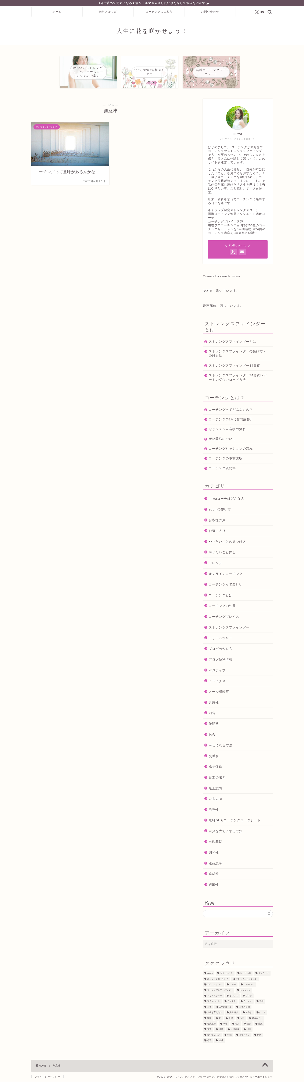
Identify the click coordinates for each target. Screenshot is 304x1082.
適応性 (214, 885)
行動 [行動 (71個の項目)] (229, 1035)
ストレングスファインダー (229, 628)
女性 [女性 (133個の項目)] (242, 1019)
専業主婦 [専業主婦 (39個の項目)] (211, 1024)
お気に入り (217, 531)
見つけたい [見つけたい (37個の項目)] (244, 1035)
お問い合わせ (210, 12)
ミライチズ (217, 681)
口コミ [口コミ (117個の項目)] (262, 1013)
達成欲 (214, 874)
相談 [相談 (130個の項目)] (249, 1030)
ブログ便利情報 (220, 660)
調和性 (214, 853)
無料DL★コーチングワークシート (235, 821)
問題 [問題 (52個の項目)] (209, 1019)
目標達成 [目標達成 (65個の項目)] (235, 1030)
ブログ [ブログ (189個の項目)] (249, 996)
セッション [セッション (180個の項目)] (245, 991)
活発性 (214, 810)
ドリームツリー (220, 638)
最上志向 (215, 788)
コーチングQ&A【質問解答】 (231, 420)
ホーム (57, 12)
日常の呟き (217, 778)
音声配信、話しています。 (223, 306)
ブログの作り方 (220, 649)
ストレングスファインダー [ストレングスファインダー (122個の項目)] (220, 991)
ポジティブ (217, 671)
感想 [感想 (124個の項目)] (260, 1024)
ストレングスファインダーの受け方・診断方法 (234, 354)
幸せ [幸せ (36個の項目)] (225, 1024)
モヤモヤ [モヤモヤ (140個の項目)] (231, 1002)
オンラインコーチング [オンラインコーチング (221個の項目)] (217, 979)
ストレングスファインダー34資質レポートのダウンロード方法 (236, 378)
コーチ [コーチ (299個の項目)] (232, 985)
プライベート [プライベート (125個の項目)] (213, 1002)
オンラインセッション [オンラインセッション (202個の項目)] (246, 979)
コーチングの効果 (222, 606)
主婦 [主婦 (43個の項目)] (261, 1002)
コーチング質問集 (222, 468)
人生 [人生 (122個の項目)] (209, 1007)
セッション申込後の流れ (227, 429)
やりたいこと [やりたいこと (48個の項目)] (226, 974)
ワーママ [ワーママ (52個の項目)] (247, 1002)
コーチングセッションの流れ (231, 449)
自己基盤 (215, 842)
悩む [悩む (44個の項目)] (249, 1024)
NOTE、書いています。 (221, 291)
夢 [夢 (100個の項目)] (220, 1019)
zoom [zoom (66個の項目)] (209, 974)
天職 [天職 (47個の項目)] (231, 1019)
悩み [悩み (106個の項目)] (237, 1024)
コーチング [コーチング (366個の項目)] (248, 985)
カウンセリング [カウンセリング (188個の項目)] (214, 985)
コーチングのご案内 (159, 12)
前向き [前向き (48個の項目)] (249, 1013)
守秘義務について (222, 439)
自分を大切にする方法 (226, 831)
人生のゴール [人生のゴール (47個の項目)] (225, 1007)
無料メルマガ (108, 12)
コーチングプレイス (224, 617)
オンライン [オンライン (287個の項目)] (263, 974)
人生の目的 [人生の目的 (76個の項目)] (244, 1007)
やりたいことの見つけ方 (227, 542)
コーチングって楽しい (226, 585)
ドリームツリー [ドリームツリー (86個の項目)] (214, 996)
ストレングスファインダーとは (232, 342)
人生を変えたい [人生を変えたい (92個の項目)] (214, 1013)
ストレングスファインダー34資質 (234, 366)
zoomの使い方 (220, 510)
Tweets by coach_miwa (221, 277)
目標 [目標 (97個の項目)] (221, 1030)
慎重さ (214, 756)
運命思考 (215, 864)
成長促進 (215, 767)
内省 (212, 713)
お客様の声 (217, 521)
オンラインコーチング (226, 574)
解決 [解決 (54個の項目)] (259, 1035)
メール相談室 (219, 692)
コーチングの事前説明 (226, 459)
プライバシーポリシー (47, 1077)
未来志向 (215, 799)
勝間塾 (214, 724)
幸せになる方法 (220, 746)
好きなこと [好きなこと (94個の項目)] (257, 1019)
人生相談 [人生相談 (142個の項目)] (233, 1013)
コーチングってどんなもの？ (231, 410)
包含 (212, 735)
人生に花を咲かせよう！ (152, 31)
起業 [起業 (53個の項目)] (209, 1041)
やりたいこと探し (222, 553)
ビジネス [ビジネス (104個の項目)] (233, 996)
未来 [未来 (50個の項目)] (209, 1030)
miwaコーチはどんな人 (226, 499)
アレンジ (215, 563)
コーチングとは (220, 596)
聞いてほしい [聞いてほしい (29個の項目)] (213, 1035)
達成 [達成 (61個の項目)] (221, 1041)
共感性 (214, 703)
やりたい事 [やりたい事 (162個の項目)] (245, 974)
